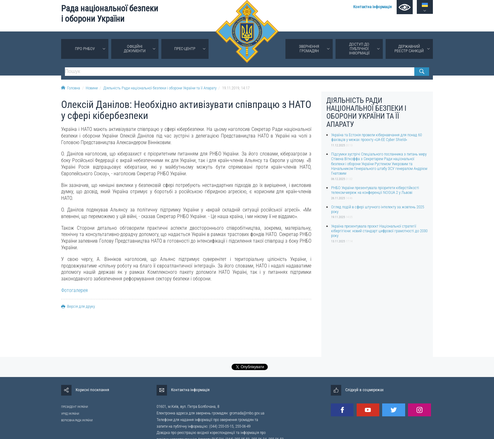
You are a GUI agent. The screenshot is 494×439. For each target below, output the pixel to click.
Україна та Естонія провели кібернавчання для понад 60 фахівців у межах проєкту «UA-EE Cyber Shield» (376, 137)
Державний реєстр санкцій (409, 48)
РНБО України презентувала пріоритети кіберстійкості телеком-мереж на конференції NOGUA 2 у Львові (375, 190)
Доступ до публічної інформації (359, 48)
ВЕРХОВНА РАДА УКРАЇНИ (77, 420)
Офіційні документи (135, 48)
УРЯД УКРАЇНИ (70, 414)
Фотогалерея (74, 290)
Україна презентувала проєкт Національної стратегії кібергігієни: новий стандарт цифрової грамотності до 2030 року (379, 231)
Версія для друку (78, 306)
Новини (92, 88)
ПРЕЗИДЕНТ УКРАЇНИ (74, 407)
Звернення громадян (309, 48)
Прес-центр (184, 48)
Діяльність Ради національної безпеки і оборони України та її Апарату (159, 88)
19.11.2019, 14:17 (236, 88)
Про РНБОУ (85, 48)
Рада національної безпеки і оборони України (109, 13)
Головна (70, 88)
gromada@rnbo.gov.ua (246, 413)
